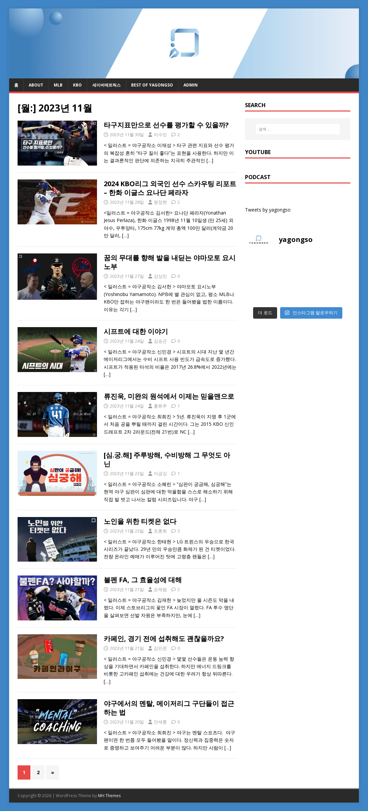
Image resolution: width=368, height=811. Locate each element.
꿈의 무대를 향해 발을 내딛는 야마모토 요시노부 (170, 262)
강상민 (160, 276)
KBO (77, 85)
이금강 (160, 473)
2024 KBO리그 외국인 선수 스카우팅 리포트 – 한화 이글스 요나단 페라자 (170, 188)
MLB (58, 85)
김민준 (160, 648)
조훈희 (160, 531)
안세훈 (160, 722)
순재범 (160, 589)
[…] (209, 160)
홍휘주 (160, 406)
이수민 (160, 134)
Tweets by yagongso (268, 209)
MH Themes (109, 795)
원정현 (160, 202)
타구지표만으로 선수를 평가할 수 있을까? (166, 124)
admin (190, 85)
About (36, 85)
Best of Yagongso (152, 85)
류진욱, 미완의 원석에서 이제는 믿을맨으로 (169, 396)
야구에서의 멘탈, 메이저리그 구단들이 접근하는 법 (169, 708)
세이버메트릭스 (106, 85)
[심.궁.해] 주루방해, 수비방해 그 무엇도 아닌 (167, 459)
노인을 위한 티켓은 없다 (140, 521)
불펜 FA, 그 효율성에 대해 (143, 579)
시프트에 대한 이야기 (136, 331)
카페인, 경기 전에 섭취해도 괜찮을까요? (164, 638)
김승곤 (160, 341)
